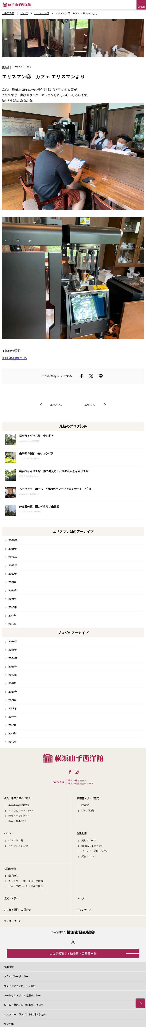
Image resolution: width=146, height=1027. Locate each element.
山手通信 (13, 875)
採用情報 (9, 967)
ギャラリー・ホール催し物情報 (25, 881)
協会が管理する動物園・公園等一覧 (73, 953)
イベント (9, 833)
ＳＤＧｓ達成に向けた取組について (23, 1005)
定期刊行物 (10, 868)
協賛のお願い (11, 898)
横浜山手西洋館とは (19, 805)
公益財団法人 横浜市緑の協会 (73, 932)
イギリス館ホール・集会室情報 (25, 886)
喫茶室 (85, 805)
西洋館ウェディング (92, 845)
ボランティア (84, 909)
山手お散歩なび (17, 821)
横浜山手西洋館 (73, 758)
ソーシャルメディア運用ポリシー (22, 995)
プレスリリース (12, 921)
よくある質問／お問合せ (17, 909)
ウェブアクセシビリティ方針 (20, 986)
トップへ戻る (140, 1003)
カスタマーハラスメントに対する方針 (25, 1014)
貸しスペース (88, 840)
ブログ (80, 898)
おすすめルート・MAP (20, 810)
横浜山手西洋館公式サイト (16, 5)
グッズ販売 (87, 810)
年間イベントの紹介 (19, 816)
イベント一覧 (15, 840)
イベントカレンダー (19, 845)
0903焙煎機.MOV (14, 358)
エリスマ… (56, 404)
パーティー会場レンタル (94, 851)
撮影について (88, 856)
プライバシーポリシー (16, 976)
